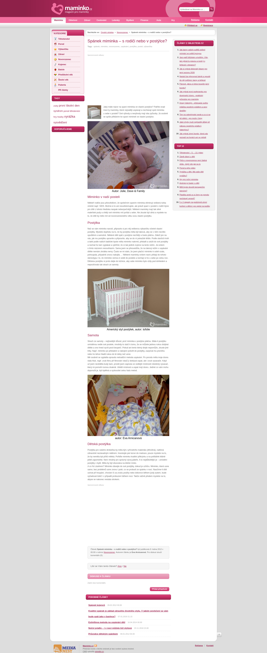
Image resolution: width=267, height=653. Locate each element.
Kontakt (209, 20)
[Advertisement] (116, 81)
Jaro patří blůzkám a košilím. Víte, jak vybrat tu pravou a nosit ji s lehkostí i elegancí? (193, 61)
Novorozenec (122, 32)
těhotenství (75, 111)
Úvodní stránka (107, 32)
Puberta (62, 85)
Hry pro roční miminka (188, 179)
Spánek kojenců (96, 605)
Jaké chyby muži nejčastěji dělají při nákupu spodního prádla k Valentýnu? (194, 126)
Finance (144, 20)
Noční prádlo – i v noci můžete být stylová (110, 628)
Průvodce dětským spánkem (103, 634)
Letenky (116, 20)
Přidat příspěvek (159, 589)
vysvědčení (60, 122)
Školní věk (63, 80)
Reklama (195, 20)
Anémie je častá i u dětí (189, 183)
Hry (173, 20)
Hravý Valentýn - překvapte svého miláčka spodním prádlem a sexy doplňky (193, 107)
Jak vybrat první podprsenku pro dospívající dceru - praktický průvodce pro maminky (193, 95)
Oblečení (73, 20)
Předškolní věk (65, 75)
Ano (119, 566)
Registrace (208, 25)
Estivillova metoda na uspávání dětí (106, 622)
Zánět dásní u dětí (187, 157)
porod (66, 111)
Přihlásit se (192, 25)
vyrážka (69, 116)
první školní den (69, 105)
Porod (61, 44)
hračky (60, 117)
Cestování (101, 20)
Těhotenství (64, 39)
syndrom (58, 111)
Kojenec (62, 64)
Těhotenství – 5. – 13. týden (191, 153)
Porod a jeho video (187, 168)
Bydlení (130, 20)
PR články (63, 90)
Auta (158, 20)
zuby (55, 105)
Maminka (58, 20)
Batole (61, 69)
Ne (125, 566)
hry (55, 117)
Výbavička (63, 49)
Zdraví (87, 20)
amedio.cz (99, 651)
